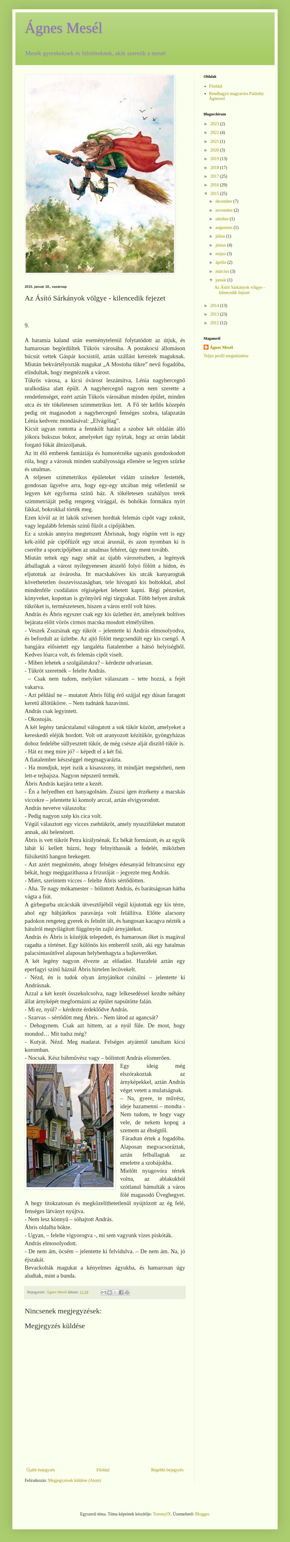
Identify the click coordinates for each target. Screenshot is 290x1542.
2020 (215, 150)
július (220, 236)
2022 (215, 132)
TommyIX (162, 1514)
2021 (215, 141)
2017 (215, 176)
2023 (215, 124)
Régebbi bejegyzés (167, 1470)
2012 (215, 323)
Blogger (202, 1514)
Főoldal (103, 1470)
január (221, 280)
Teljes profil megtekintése (226, 356)
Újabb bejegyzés (40, 1470)
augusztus (224, 227)
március (222, 271)
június (221, 245)
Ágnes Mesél (63, 27)
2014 (215, 305)
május (221, 253)
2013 (215, 314)
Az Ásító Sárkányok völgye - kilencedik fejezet (239, 290)
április (221, 262)
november (224, 210)
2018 (215, 167)
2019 (215, 158)
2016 (215, 185)
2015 (215, 193)
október (222, 219)
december (224, 201)
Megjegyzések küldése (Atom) (74, 1480)
